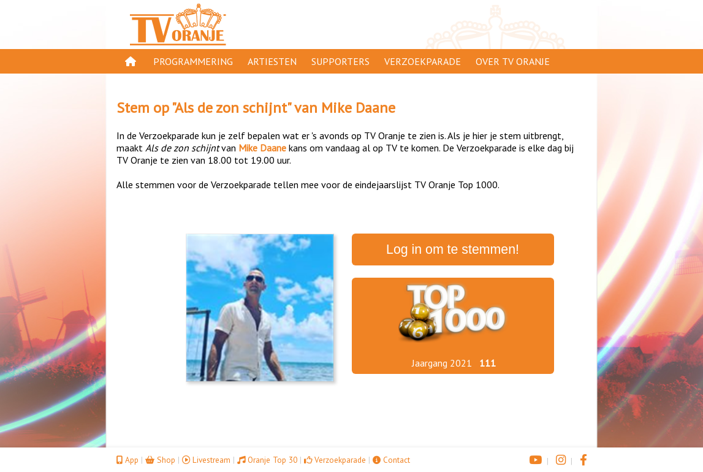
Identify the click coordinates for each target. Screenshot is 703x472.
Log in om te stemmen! (452, 249)
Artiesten (272, 61)
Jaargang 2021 (442, 363)
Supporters (340, 61)
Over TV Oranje (513, 61)
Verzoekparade (422, 61)
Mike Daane (358, 107)
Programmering (193, 61)
